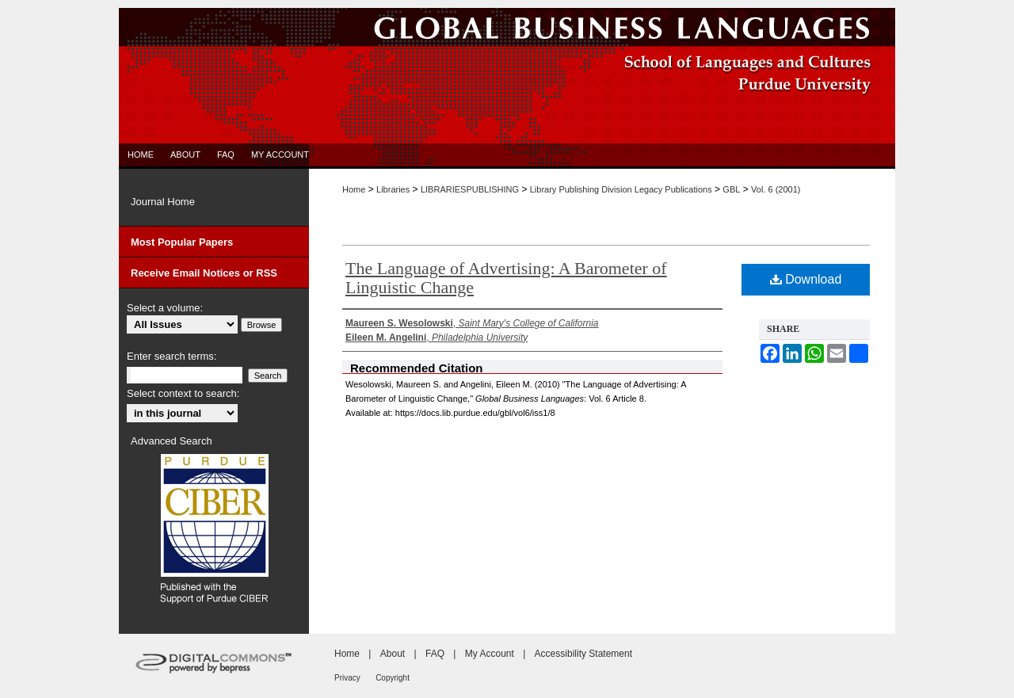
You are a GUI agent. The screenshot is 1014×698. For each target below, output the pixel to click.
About (392, 653)
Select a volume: (165, 308)
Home (353, 189)
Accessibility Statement (583, 653)
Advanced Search (171, 441)
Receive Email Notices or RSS (204, 273)
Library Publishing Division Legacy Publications (621, 189)
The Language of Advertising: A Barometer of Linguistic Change (506, 277)
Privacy (347, 677)
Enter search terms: (171, 356)
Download (806, 279)
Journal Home (163, 202)
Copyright (392, 677)
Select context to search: (183, 393)
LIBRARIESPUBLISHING (470, 189)
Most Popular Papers (182, 242)
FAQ (434, 653)
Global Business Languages (507, 27)
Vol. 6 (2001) (775, 189)
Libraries (393, 189)
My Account (489, 653)
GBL (731, 189)
